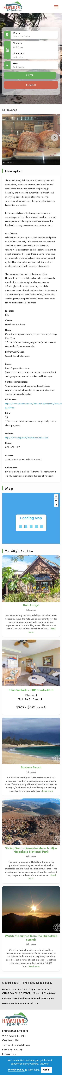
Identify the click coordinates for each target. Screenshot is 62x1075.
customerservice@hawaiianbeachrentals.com (28, 998)
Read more (47, 790)
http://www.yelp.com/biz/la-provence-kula (26, 437)
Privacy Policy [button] (16, 1069)
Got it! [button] (46, 1070)
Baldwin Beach (31, 767)
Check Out (18, 53)
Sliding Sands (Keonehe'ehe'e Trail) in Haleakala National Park (31, 850)
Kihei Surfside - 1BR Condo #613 (31, 690)
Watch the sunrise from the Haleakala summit (31, 937)
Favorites (9, 1054)
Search (31, 85)
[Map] (31, 518)
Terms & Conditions (16, 1044)
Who (15, 63)
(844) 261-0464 (44, 993)
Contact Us (10, 1040)
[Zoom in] (56, 496)
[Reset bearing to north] (56, 505)
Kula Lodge (31, 605)
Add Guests (18, 67)
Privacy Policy (12, 1049)
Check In (17, 43)
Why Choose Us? (14, 1035)
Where (16, 32)
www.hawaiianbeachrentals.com (20, 1003)
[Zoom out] (56, 500)
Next (54, 137)
